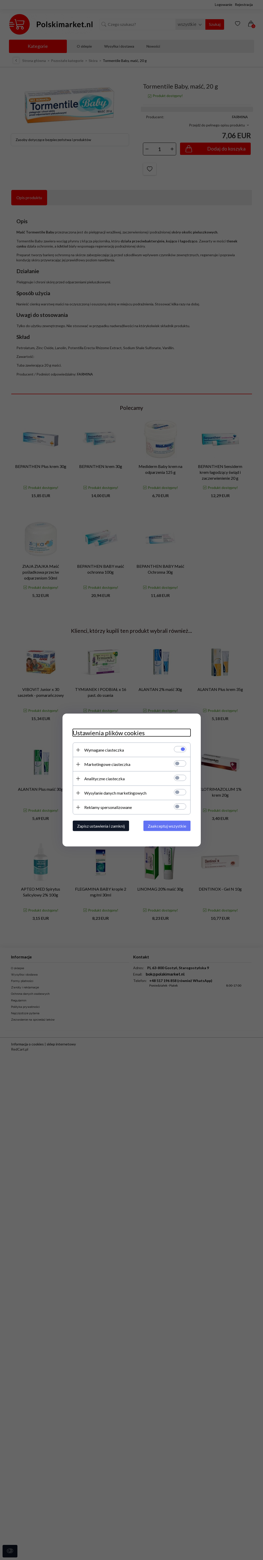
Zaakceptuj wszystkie (167, 826)
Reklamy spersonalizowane (108, 807)
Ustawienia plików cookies (109, 732)
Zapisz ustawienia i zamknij (101, 826)
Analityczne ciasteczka (104, 778)
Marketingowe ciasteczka (107, 764)
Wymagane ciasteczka (104, 749)
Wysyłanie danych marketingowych (115, 792)
